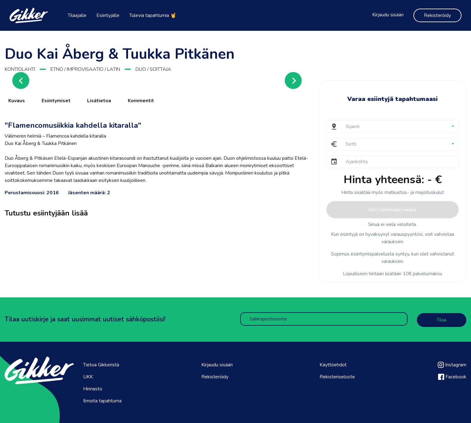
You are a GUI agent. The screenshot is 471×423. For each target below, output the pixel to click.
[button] (399, 126)
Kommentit (141, 100)
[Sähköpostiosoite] (324, 319)
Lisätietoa (99, 100)
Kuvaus (16, 100)
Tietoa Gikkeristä (101, 364)
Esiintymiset (56, 100)
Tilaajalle (77, 15)
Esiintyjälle (107, 15)
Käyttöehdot (333, 364)
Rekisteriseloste (337, 376)
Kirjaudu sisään (388, 14)
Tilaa (441, 319)
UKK (88, 376)
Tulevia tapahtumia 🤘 (152, 15)
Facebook (452, 376)
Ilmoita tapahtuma (102, 400)
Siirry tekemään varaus (392, 209)
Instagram (452, 364)
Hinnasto (92, 388)
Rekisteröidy (437, 15)
